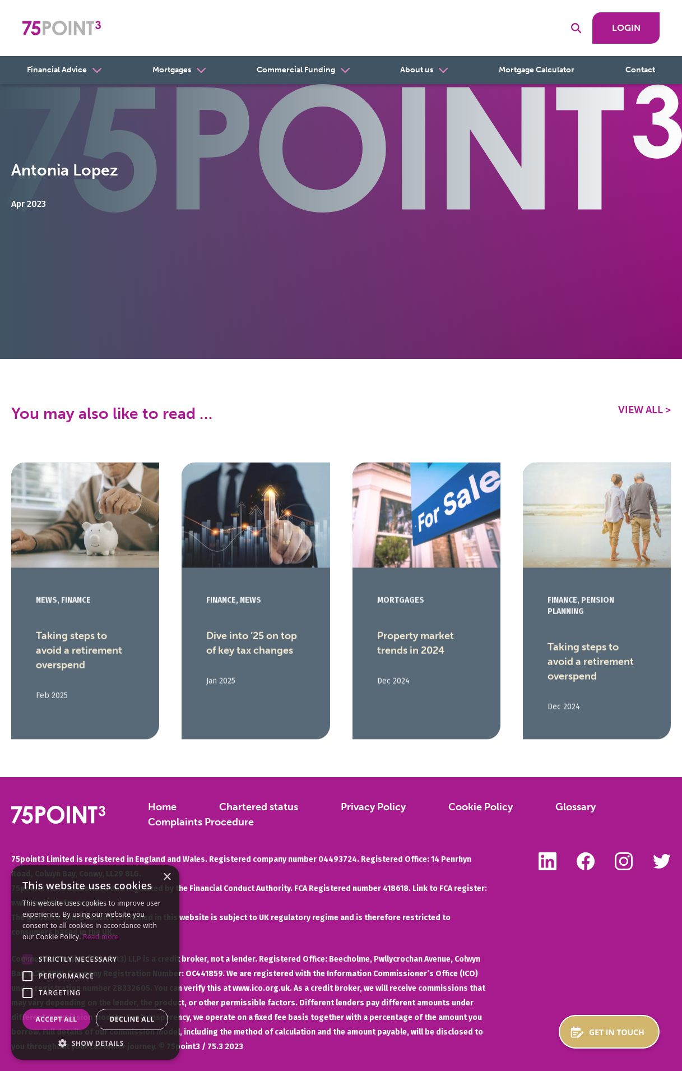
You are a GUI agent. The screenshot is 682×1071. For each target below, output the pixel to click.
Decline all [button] (132, 1019)
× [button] (167, 877)
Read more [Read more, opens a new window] (101, 936)
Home (162, 807)
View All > (644, 410)
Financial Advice (57, 70)
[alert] (95, 962)
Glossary (575, 807)
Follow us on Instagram (624, 861)
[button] (27, 959)
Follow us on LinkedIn (547, 861)
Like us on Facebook (586, 861)
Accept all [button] (56, 1019)
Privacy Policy (373, 807)
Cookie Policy (480, 807)
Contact (640, 70)
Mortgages (171, 70)
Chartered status (258, 807)
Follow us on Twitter (662, 861)
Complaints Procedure (201, 822)
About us (416, 70)
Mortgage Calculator (536, 70)
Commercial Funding (296, 70)
